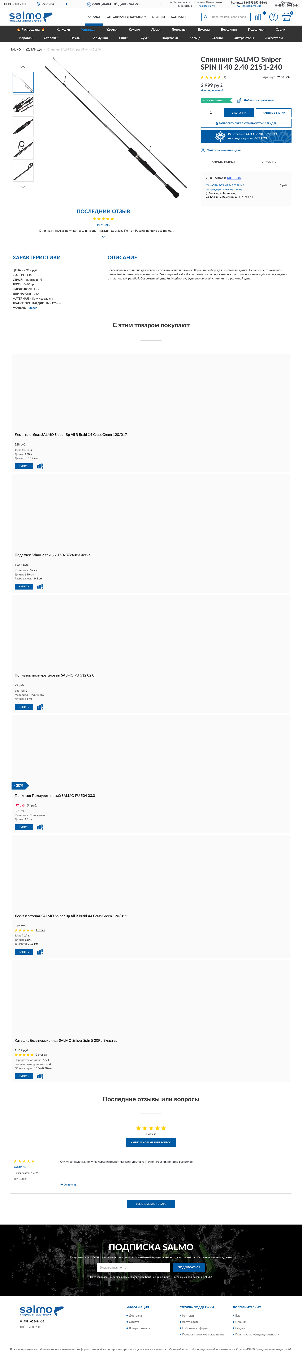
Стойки (217, 38)
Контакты (179, 17)
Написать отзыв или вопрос (151, 1142)
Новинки (241, 1322)
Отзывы (158, 17)
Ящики (124, 38)
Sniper (33, 308)
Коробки (26, 38)
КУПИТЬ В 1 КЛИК (274, 113)
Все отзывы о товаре (151, 1204)
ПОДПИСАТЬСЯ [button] (189, 1267)
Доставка (135, 1315)
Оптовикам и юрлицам (126, 17)
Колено (134, 29)
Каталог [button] (94, 17)
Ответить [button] (68, 1184)
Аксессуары (274, 38)
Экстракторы (244, 38)
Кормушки (100, 38)
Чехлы (75, 38)
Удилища (88, 29)
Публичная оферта (195, 1328)
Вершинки (229, 29)
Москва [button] (234, 178)
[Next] (23, 186)
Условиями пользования (188, 1277)
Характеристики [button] (223, 162)
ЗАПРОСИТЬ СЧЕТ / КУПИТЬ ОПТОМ (246, 123)
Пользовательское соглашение (203, 1334)
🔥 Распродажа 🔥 (31, 29)
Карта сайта (190, 1322)
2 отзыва (41, 1054)
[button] (249, 5)
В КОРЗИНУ (239, 113)
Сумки (145, 38)
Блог (238, 1315)
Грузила (204, 29)
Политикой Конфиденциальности (151, 1277)
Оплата (134, 1322)
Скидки (240, 1328)
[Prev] (23, 66)
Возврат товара (139, 1328)
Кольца (194, 38)
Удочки (112, 29)
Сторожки (51, 38)
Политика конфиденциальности (257, 1334)
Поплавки (179, 29)
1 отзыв (40, 930)
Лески (155, 29)
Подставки (170, 38)
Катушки (63, 29)
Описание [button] (269, 162)
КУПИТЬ (24, 466)
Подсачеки (256, 29)
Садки (280, 29)
